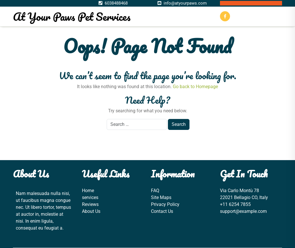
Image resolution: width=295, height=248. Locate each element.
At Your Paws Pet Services (72, 16)
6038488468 (116, 3)
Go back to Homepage (195, 86)
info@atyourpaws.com (185, 3)
